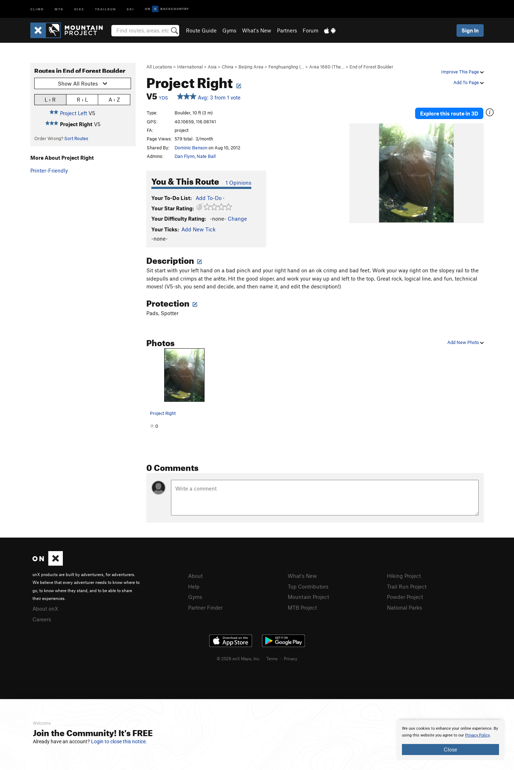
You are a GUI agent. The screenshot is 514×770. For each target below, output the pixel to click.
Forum (310, 30)
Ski (130, 8)
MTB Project (302, 607)
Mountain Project (308, 597)
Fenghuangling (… (286, 67)
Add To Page (468, 82)
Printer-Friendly (49, 170)
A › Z (114, 99)
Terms (272, 658)
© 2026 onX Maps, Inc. (238, 658)
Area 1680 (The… (326, 67)
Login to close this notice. (119, 741)
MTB (59, 8)
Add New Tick (198, 229)
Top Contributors (308, 586)
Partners (287, 30)
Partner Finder (205, 607)
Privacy (290, 658)
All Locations (159, 67)
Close (450, 749)
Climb (37, 8)
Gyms (229, 30)
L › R (50, 99)
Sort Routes (76, 138)
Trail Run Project (407, 586)
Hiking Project (404, 576)
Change (237, 218)
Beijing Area (250, 67)
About (195, 576)
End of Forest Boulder (371, 67)
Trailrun (105, 8)
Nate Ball (206, 156)
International (190, 67)
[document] (450, 740)
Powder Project (405, 597)
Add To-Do (209, 198)
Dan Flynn (185, 156)
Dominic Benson (191, 147)
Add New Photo (465, 342)
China (227, 67)
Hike (79, 8)
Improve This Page (462, 72)
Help (194, 586)
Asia (212, 67)
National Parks (404, 607)
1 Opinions (238, 182)
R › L (82, 99)
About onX (45, 608)
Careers (41, 619)
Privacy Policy (477, 735)
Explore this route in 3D (449, 113)
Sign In (470, 30)
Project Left (73, 113)
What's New (256, 30)
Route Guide (201, 30)
